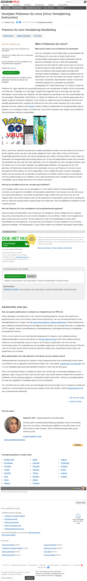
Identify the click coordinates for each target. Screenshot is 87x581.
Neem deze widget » (9, 535)
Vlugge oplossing (23, 36)
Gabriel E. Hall (9, 22)
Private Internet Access (48, 339)
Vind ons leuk (43, 567)
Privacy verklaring (7, 578)
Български (8, 463)
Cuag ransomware (50, 545)
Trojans (60, 8)
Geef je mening (75, 401)
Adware (6, 8)
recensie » (31, 276)
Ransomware (18, 8)
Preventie (37, 36)
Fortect (32, 106)
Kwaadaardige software (44, 22)
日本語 (7, 470)
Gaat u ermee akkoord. (44, 248)
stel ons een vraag (76, 398)
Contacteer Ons (66, 565)
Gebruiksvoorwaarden (19, 565)
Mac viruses (49, 8)
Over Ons (6, 565)
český (6, 480)
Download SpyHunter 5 (14, 276)
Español (36, 477)
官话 (6, 477)
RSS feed (78, 565)
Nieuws (6, 5)
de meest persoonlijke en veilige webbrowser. (48, 322)
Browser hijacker (33, 8)
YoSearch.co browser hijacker (14, 516)
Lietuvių (64, 473)
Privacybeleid (32, 565)
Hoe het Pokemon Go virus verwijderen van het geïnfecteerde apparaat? (17, 62)
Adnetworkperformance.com (14, 529)
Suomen (36, 470)
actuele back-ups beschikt (70, 364)
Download (7, 289)
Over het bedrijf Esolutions (14, 440)
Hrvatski (7, 473)
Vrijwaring (42, 565)
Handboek (7, 280)
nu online (77, 488)
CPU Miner (47, 552)
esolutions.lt (58, 575)
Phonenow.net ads (10, 519)
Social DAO (62, 5)
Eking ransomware (8, 555)
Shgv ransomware (8, 552)
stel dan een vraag (21, 257)
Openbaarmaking (53, 565)
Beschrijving (8, 36)
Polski (63, 470)
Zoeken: (68, 2)
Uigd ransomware (34, 532)
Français (36, 483)
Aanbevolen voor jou (9, 68)
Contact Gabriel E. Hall (32, 436)
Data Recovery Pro (75, 388)
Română (7, 466)
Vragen (51, 5)
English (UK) (9, 460)
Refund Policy (68, 248)
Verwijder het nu (10, 73)
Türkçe (35, 473)
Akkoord (30, 578)
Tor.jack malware (49, 555)
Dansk (35, 480)
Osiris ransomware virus (12, 525)
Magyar (7, 483)
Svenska (36, 466)
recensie (15, 289)
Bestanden (39, 5)
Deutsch (64, 466)
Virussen (16, 5)
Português (65, 463)
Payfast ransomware (11, 522)
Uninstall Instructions (62, 280)
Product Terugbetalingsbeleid (46, 280)
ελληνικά (36, 463)
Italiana (64, 460)
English (64, 477)
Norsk (35, 460)
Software (27, 5)
